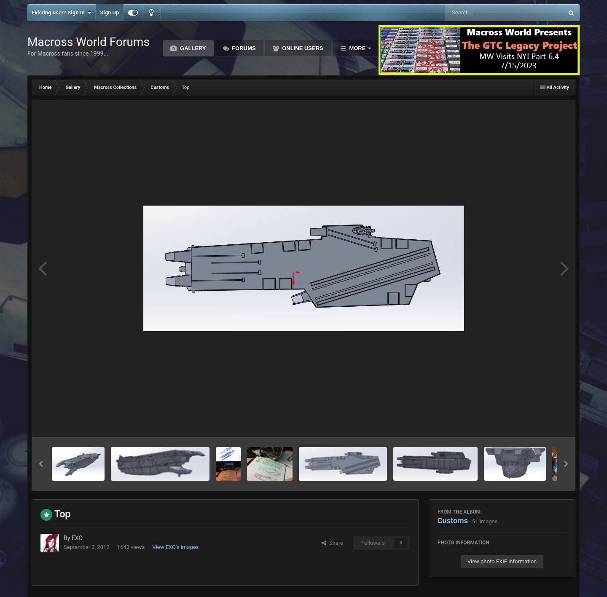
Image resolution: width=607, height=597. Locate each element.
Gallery (192, 48)
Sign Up (109, 12)
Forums (243, 48)
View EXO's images (175, 547)
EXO (77, 538)
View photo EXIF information (502, 561)
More (357, 48)
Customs (453, 520)
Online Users (302, 48)
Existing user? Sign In (61, 12)
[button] (41, 464)
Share (332, 543)
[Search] (483, 12)
